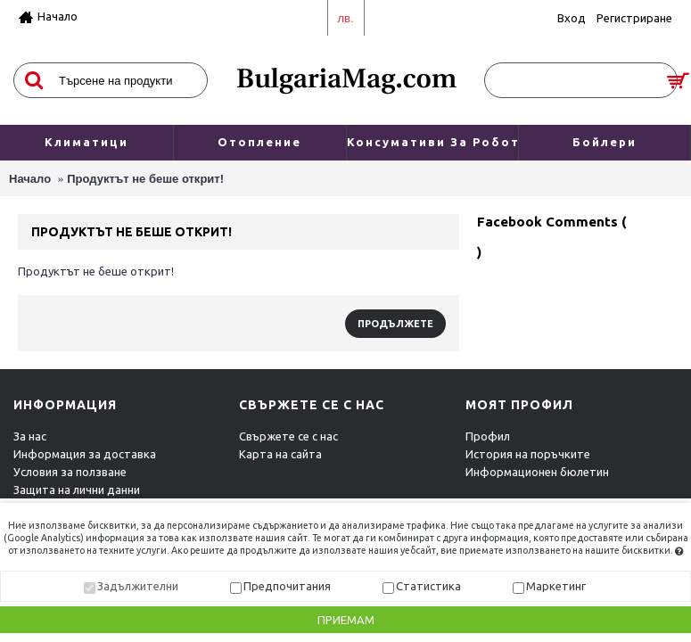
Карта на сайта (280, 454)
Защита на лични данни (76, 489)
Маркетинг (556, 586)
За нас (29, 436)
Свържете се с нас (288, 436)
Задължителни (137, 586)
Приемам (345, 619)
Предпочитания (287, 586)
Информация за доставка (84, 454)
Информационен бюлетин (537, 471)
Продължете (395, 323)
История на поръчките (527, 454)
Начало (30, 178)
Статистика (428, 586)
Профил (487, 436)
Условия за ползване (70, 471)
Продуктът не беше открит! (145, 178)
